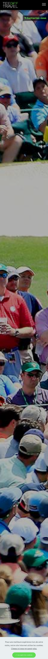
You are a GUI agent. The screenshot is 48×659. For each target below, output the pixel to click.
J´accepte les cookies (24, 655)
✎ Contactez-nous (35, 18)
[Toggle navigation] (44, 4)
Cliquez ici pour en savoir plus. (24, 648)
